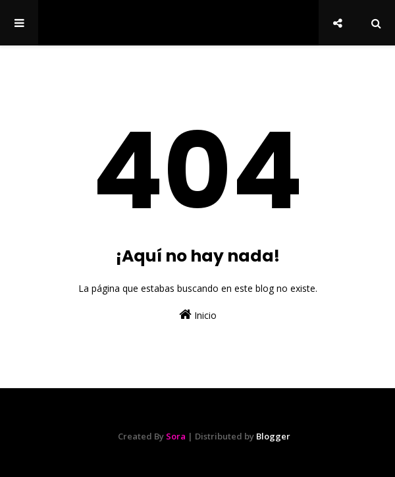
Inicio (198, 315)
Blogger (273, 436)
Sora (176, 436)
